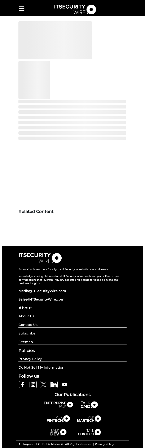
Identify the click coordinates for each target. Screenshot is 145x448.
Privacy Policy (104, 444)
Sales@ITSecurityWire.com (41, 299)
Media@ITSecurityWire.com (42, 291)
